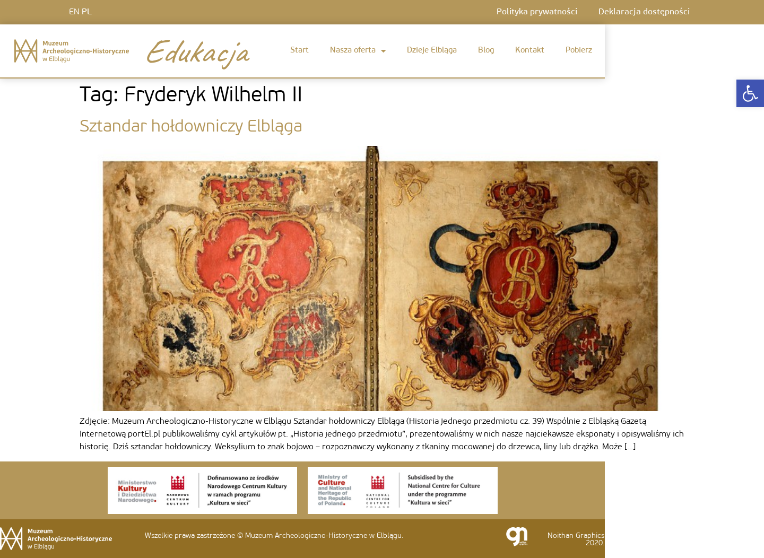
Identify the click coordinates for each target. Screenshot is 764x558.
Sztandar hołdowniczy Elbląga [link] (191, 127)
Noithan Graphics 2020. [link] (576, 539)
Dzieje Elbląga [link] (432, 51)
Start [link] (299, 51)
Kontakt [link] (529, 51)
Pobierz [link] (579, 51)
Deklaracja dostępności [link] (644, 12)
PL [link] (87, 12)
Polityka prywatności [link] (537, 12)
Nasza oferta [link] (358, 51)
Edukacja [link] (194, 51)
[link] (750, 93)
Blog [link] (486, 51)
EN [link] (74, 12)
